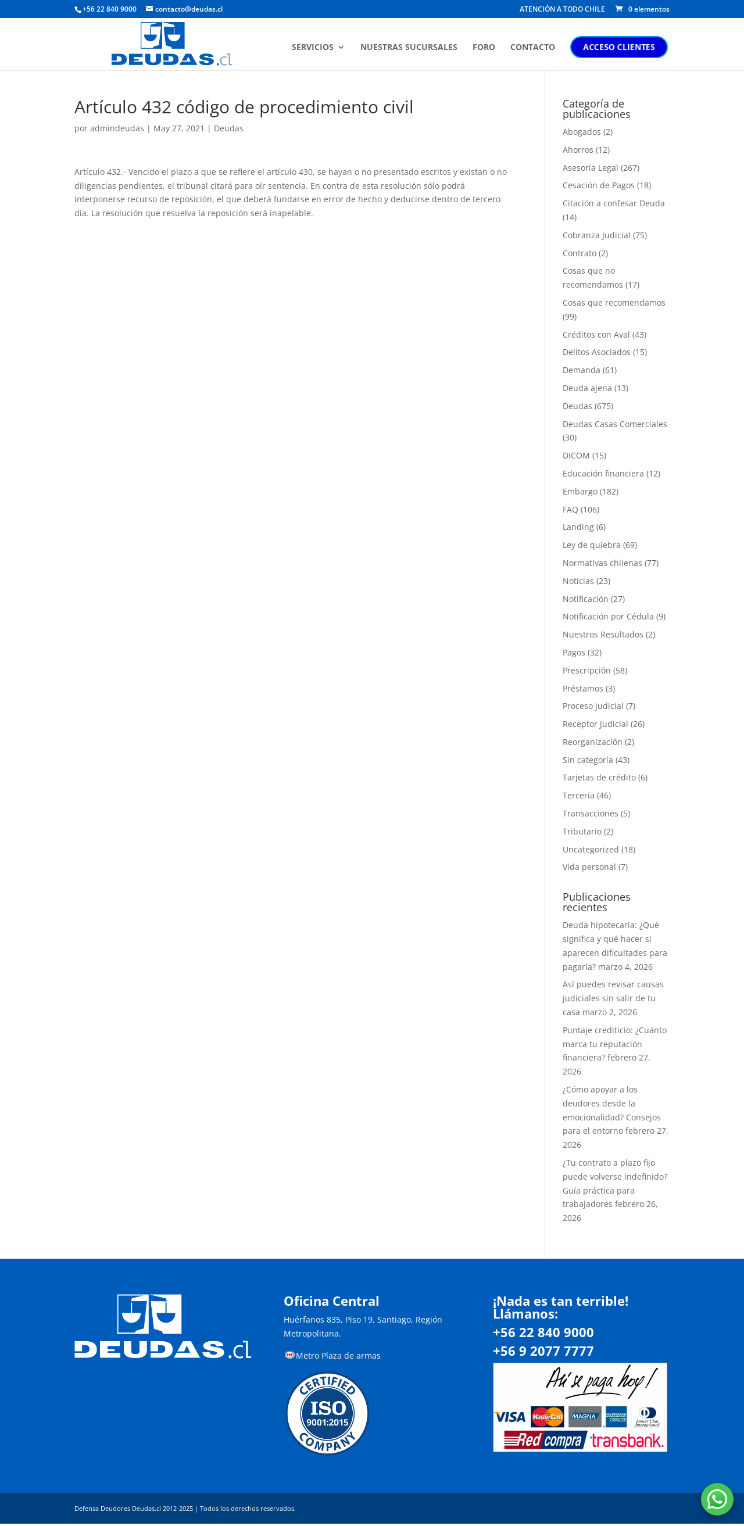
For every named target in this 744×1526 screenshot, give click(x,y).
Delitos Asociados (597, 351)
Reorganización (593, 741)
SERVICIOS (314, 48)
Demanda (581, 369)
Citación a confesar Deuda (614, 203)
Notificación (586, 598)
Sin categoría (588, 759)
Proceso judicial (593, 705)
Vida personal (589, 866)
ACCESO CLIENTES (621, 47)
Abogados (582, 131)
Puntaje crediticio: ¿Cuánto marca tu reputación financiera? (615, 1044)
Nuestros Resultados (603, 634)
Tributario (582, 831)
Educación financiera (603, 473)
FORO (485, 48)
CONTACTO (534, 48)
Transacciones (590, 813)
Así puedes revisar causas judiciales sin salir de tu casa (613, 998)
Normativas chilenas (602, 562)
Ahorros (578, 149)
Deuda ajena (587, 387)
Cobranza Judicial (597, 235)
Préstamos (583, 688)
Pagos (574, 652)
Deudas (229, 128)
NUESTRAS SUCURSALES (410, 48)
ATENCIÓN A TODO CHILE (562, 10)
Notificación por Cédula (608, 616)
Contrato (579, 253)
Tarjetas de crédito (599, 777)
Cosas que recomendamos (614, 302)
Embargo (580, 491)
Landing (578, 526)
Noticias (578, 580)
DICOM (576, 455)
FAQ (570, 509)
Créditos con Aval (596, 334)
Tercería (579, 795)
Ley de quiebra (592, 544)
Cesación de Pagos (599, 185)
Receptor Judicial (595, 723)
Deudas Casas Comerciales (615, 423)
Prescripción (587, 670)
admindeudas (117, 128)
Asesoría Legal (590, 167)
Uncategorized (591, 849)
